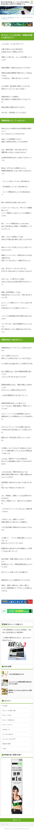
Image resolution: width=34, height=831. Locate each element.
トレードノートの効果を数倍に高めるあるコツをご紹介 (16, 682)
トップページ (4, 17)
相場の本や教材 (6, 743)
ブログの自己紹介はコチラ (12, 674)
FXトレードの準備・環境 (9, 710)
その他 (4, 748)
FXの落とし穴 (11, 17)
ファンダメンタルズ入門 (8, 739)
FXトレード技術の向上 (8, 720)
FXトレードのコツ (7, 724)
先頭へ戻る (18, 820)
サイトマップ (4, 824)
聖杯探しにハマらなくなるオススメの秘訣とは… (16, 691)
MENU (31, 3)
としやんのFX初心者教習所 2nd (14, 9)
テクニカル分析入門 (7, 734)
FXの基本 (4, 706)
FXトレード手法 (6, 715)
